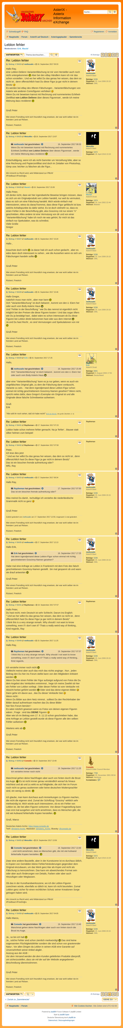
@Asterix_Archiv (43, 829)
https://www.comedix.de (39, 826)
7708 (96, 773)
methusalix (90, 73)
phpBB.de (72, 1017)
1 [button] (106, 55)
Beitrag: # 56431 (14, 425)
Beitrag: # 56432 (14, 445)
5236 (96, 79)
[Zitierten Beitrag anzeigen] (42, 144)
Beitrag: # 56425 (14, 137)
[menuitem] (24, 32)
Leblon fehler (14, 45)
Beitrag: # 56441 (14, 605)
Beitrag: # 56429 (14, 358)
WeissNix (90, 146)
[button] (102, 55)
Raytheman (19, 488)
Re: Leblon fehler (17, 60)
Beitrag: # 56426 (14, 187)
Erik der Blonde (52, 414)
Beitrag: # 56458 (14, 913)
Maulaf (25, 49)
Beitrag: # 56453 (14, 761)
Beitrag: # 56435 (14, 542)
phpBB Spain (64, 1015)
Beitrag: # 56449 (14, 641)
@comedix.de (65, 829)
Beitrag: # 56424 (14, 64)
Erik (19, 49)
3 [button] (113, 55)
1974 (96, 200)
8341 (96, 371)
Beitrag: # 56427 (14, 239)
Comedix (90, 767)
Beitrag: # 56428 (14, 292)
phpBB (53, 1012)
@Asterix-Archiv (18, 829)
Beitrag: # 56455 (14, 840)
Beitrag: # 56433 (14, 478)
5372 (96, 152)
